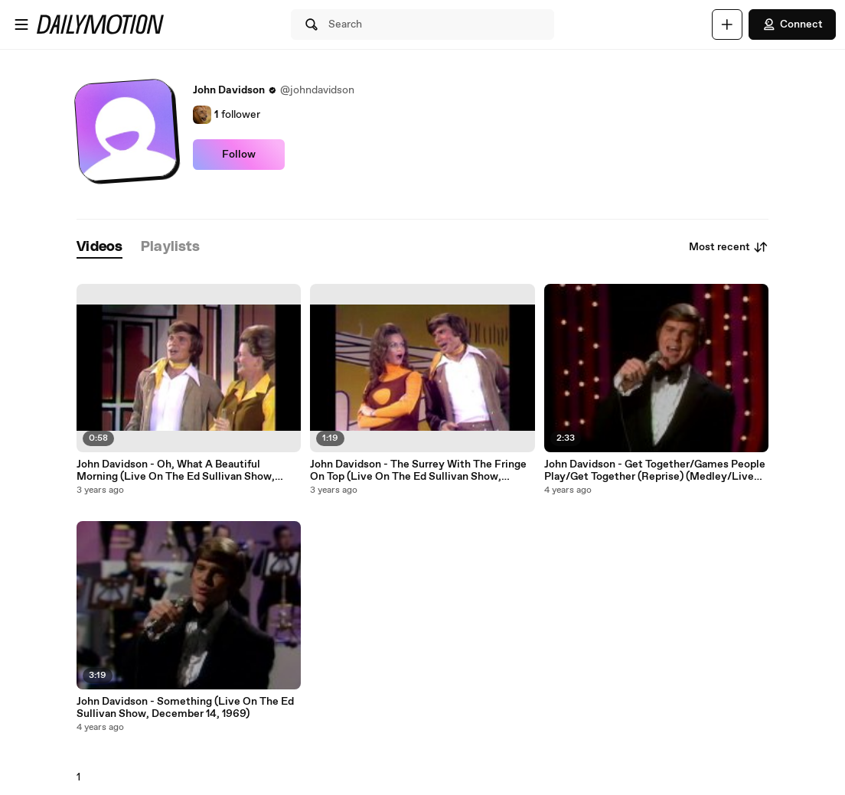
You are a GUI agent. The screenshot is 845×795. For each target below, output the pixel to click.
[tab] (99, 247)
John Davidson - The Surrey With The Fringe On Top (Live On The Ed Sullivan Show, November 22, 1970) (418, 470)
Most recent (728, 247)
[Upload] (727, 24)
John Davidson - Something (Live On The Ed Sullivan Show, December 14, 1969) (185, 708)
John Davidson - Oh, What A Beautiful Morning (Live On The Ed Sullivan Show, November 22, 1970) (176, 470)
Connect (792, 24)
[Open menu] (21, 24)
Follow (239, 154)
